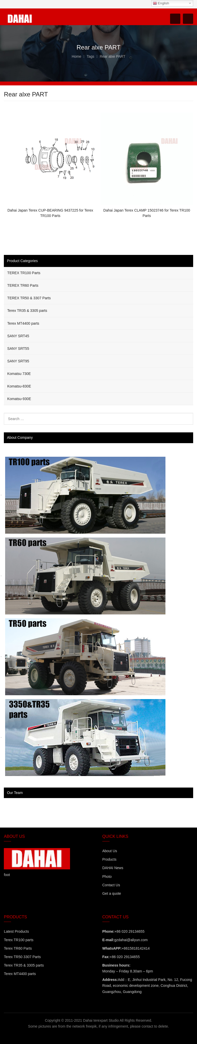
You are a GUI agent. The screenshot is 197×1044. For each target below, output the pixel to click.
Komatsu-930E (19, 399)
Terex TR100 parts (18, 940)
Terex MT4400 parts (23, 323)
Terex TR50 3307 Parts (22, 957)
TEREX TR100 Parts (23, 273)
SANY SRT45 (18, 336)
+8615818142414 (136, 948)
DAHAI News (112, 868)
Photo (107, 876)
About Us (109, 851)
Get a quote (111, 893)
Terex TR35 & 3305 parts (27, 311)
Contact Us (111, 885)
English (161, 3)
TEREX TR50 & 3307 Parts (29, 298)
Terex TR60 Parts (18, 948)
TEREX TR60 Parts (22, 285)
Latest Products (16, 931)
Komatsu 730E (19, 374)
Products (109, 859)
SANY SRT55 (18, 348)
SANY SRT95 (18, 361)
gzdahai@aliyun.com (130, 940)
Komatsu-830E (19, 386)
